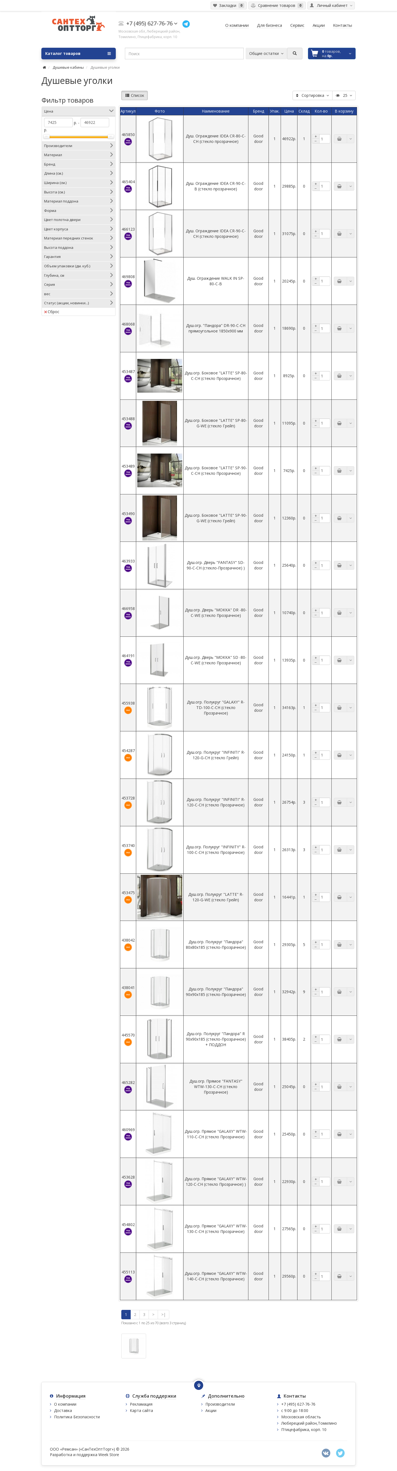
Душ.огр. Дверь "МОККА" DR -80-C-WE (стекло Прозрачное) (216, 612)
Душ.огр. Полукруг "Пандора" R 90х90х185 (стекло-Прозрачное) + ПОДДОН (216, 1039)
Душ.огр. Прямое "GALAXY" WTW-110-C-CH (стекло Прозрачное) (216, 1134)
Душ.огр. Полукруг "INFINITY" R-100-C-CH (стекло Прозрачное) (216, 849)
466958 (128, 613)
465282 (128, 1087)
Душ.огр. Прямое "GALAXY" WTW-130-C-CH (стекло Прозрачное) (216, 1228)
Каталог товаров (78, 53)
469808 (128, 281)
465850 (128, 139)
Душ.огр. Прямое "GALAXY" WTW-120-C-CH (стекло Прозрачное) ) (216, 1181)
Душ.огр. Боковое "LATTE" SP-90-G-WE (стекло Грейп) (216, 518)
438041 (128, 992)
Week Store (108, 1454)
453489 (128, 470)
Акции (210, 1410)
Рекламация (141, 1404)
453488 (128, 423)
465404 (128, 186)
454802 (128, 1229)
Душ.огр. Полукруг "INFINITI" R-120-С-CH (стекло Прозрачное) (216, 802)
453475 (128, 897)
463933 (128, 565)
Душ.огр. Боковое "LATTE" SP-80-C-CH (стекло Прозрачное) (216, 375)
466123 (128, 233)
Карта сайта (141, 1410)
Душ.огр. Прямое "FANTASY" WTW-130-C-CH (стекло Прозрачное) (215, 1086)
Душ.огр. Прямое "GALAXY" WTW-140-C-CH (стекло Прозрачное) (216, 1276)
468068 (128, 328)
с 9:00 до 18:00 (294, 1410)
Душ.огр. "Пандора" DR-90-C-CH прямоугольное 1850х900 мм (215, 328)
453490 (128, 518)
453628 (128, 1181)
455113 (128, 1276)
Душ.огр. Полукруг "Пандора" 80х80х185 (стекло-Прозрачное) (216, 944)
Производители (220, 1404)
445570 (128, 1039)
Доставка (63, 1410)
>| (163, 1314)
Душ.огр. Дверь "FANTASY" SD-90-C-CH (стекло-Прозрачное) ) (216, 565)
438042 (128, 944)
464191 (128, 660)
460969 (128, 1134)
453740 (128, 850)
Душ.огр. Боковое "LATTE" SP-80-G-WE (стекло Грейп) (216, 423)
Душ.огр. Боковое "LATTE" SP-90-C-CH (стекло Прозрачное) (216, 470)
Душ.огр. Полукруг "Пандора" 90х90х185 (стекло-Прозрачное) (216, 991)
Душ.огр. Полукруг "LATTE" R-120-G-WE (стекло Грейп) (215, 897)
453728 (128, 802)
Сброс (51, 311)
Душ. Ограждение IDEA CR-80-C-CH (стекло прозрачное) (216, 138)
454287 (128, 755)
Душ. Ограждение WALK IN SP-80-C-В (215, 281)
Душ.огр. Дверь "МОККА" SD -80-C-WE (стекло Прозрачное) (215, 660)
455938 (128, 707)
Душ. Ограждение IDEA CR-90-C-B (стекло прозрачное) (216, 186)
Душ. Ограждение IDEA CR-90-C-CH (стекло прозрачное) (216, 233)
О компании (65, 1404)
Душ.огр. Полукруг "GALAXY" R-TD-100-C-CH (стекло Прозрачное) (216, 707)
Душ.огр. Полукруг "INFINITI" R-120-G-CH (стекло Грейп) (216, 755)
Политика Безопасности (77, 1416)
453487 (128, 376)
